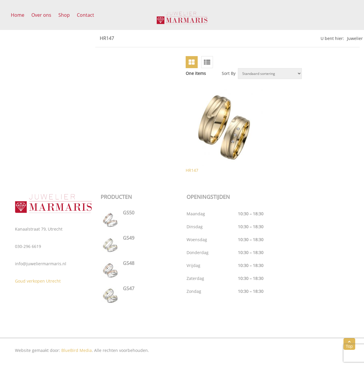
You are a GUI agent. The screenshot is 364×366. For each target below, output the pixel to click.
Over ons (41, 15)
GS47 (128, 288)
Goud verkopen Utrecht (38, 281)
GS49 (128, 238)
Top (349, 344)
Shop (64, 15)
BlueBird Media (76, 350)
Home (17, 15)
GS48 (128, 263)
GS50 (128, 212)
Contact (85, 15)
